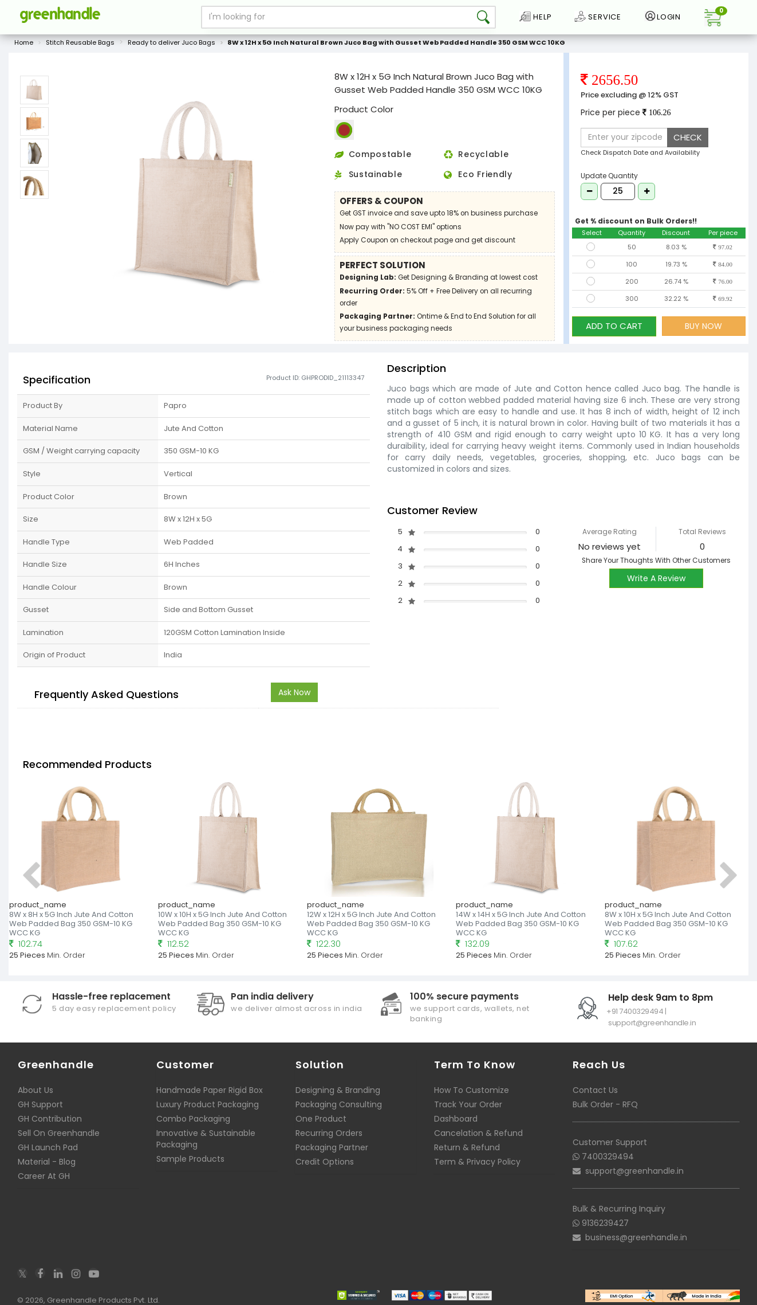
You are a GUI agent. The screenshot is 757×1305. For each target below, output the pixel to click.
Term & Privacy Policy (477, 1161)
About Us (35, 1090)
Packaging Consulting (338, 1104)
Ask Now (294, 692)
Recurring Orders (328, 1133)
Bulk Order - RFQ (605, 1104)
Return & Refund (467, 1147)
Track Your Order (468, 1104)
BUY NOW (703, 326)
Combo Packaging (193, 1118)
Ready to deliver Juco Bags (171, 42)
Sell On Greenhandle (59, 1133)
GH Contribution (50, 1118)
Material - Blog (47, 1161)
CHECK (687, 137)
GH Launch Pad (48, 1147)
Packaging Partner (331, 1147)
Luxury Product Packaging (207, 1104)
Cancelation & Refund (478, 1133)
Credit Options (324, 1161)
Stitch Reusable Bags (80, 42)
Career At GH (44, 1176)
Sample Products (190, 1159)
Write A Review (656, 578)
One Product (320, 1118)
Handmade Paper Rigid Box (209, 1090)
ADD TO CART (614, 326)
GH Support (40, 1104)
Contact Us (595, 1090)
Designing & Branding (337, 1090)
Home (23, 42)
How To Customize (471, 1090)
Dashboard (456, 1118)
